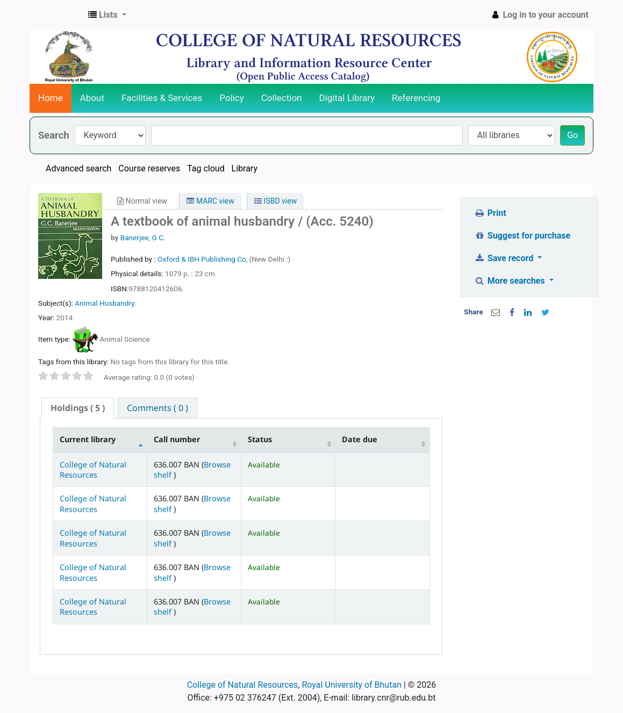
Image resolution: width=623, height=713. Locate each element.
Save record (504, 258)
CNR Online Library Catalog (57, 15)
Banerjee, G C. (143, 237)
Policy (231, 97)
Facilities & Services (161, 97)
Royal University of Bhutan (352, 685)
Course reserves (149, 168)
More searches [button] (510, 281)
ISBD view (275, 201)
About (92, 97)
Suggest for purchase (522, 236)
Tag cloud (206, 168)
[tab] (77, 408)
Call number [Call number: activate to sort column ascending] (177, 439)
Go (572, 135)
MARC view (210, 201)
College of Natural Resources (93, 469)
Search (53, 135)
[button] (107, 15)
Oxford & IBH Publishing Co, (203, 259)
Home (50, 97)
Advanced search (78, 168)
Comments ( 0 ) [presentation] (157, 408)
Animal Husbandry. (105, 303)
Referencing (416, 97)
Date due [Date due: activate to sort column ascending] (359, 439)
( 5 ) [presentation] (78, 408)
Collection (281, 97)
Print (490, 213)
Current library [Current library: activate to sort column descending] (88, 439)
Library (244, 168)
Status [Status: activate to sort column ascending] (260, 439)
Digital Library (347, 97)
